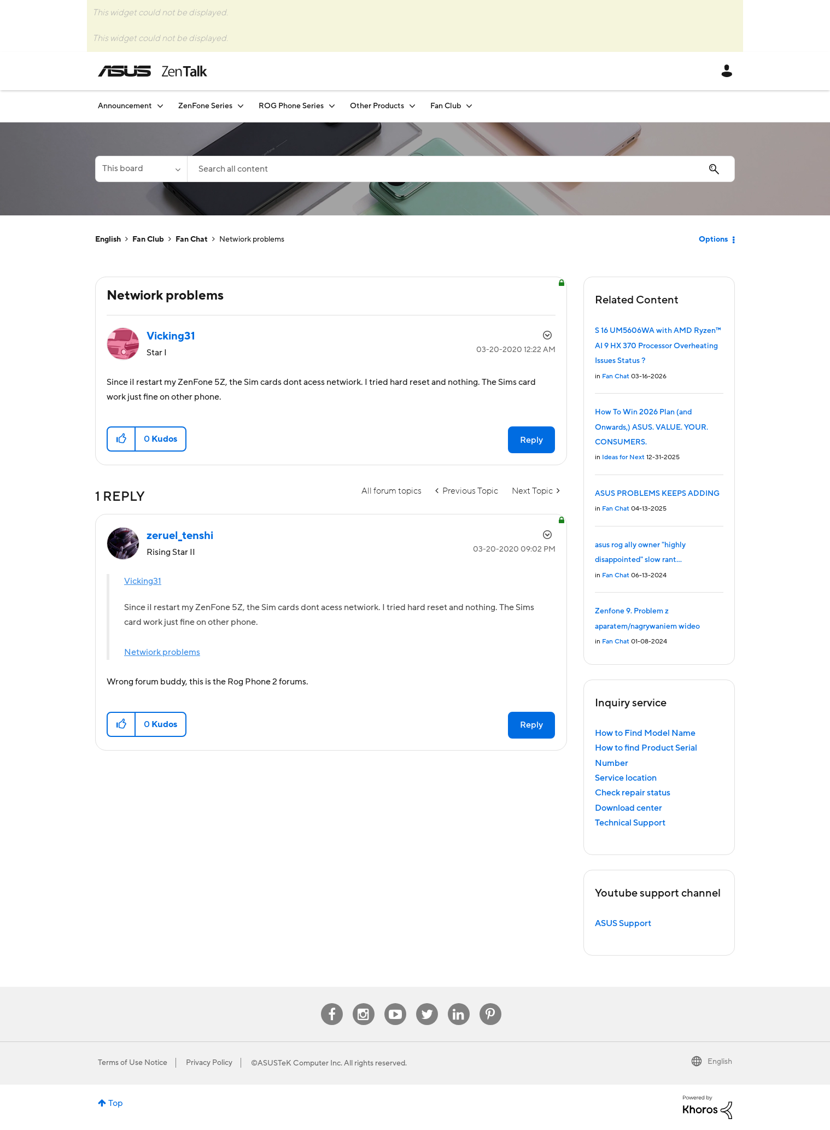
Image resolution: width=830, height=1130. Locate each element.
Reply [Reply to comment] (531, 724)
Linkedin (458, 1003)
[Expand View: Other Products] (412, 106)
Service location (626, 777)
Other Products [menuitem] (377, 106)
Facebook (332, 1003)
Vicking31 (142, 581)
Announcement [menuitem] (125, 106)
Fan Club (148, 239)
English (108, 239)
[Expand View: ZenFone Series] (240, 106)
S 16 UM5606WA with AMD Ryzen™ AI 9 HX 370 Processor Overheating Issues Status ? (658, 346)
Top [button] (115, 1103)
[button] (122, 439)
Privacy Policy (209, 1063)
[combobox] (461, 169)
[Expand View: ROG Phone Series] (331, 106)
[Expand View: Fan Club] (469, 106)
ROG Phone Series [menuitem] (291, 106)
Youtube (395, 1003)
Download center (628, 808)
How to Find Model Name (645, 733)
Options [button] (713, 239)
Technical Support (630, 822)
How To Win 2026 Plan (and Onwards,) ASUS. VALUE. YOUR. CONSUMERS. (651, 427)
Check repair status (632, 792)
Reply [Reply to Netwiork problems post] (531, 440)
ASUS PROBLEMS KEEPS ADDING (657, 494)
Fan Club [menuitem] (445, 106)
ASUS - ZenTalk (152, 71)
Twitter (427, 1003)
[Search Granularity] (141, 169)
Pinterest (490, 1003)
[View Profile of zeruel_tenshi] (180, 536)
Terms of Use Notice (132, 1063)
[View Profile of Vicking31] (171, 336)
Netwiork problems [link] (251, 239)
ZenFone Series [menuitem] (205, 106)
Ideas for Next (623, 457)
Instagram (363, 1003)
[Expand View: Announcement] (160, 106)
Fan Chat (192, 239)
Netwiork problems (162, 652)
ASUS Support (623, 923)
